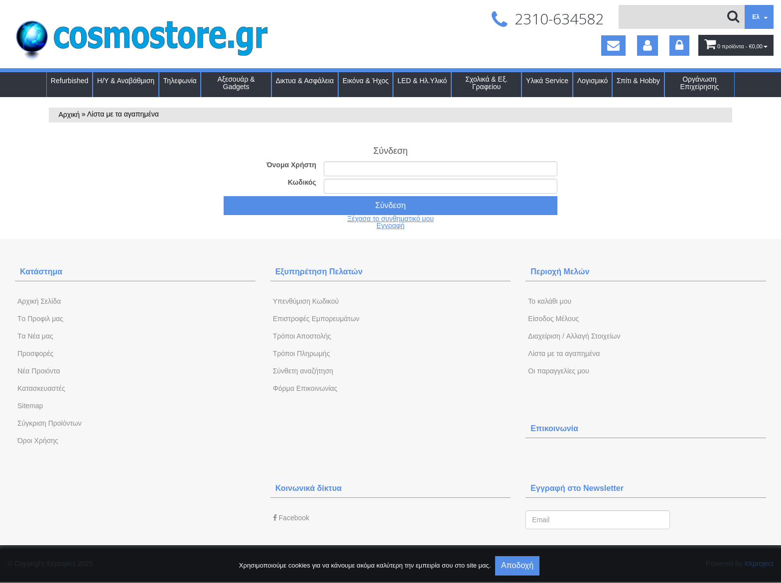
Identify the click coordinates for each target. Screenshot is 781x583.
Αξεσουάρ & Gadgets (236, 83)
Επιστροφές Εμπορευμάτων (316, 319)
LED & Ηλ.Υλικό (422, 81)
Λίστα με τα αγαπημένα (564, 353)
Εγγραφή (390, 226)
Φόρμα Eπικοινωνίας (305, 388)
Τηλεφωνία (180, 81)
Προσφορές (35, 353)
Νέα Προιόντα (38, 371)
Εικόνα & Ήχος (366, 81)
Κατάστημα (41, 271)
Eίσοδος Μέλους (553, 319)
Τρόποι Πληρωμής (301, 353)
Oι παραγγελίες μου (558, 371)
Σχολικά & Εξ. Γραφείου (486, 83)
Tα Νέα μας (35, 336)
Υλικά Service (547, 81)
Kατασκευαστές (41, 388)
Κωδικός (302, 182)
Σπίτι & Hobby (638, 81)
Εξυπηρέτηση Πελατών (319, 271)
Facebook (291, 518)
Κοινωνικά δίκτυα (308, 488)
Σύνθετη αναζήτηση (303, 371)
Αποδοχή (517, 565)
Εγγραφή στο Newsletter (577, 488)
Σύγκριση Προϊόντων (49, 423)
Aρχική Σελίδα (39, 301)
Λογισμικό (592, 81)
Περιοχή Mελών (559, 271)
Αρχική (69, 114)
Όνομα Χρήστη (291, 164)
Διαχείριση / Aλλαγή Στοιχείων (574, 336)
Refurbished (70, 81)
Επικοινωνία (554, 428)
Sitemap (30, 406)
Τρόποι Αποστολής (302, 336)
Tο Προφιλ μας (40, 319)
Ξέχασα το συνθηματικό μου (390, 219)
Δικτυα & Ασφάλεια (304, 81)
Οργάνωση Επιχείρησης (699, 83)
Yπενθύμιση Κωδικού (306, 301)
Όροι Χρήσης (37, 441)
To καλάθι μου (549, 301)
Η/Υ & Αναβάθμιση (125, 81)
